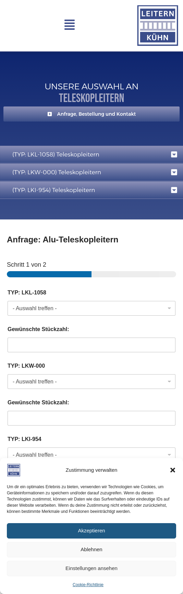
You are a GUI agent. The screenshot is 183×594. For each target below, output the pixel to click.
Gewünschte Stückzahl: (38, 329)
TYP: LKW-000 (26, 366)
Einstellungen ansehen (91, 568)
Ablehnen (91, 549)
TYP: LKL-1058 (27, 292)
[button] (172, 470)
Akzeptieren (91, 530)
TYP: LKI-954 (24, 439)
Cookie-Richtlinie (88, 584)
